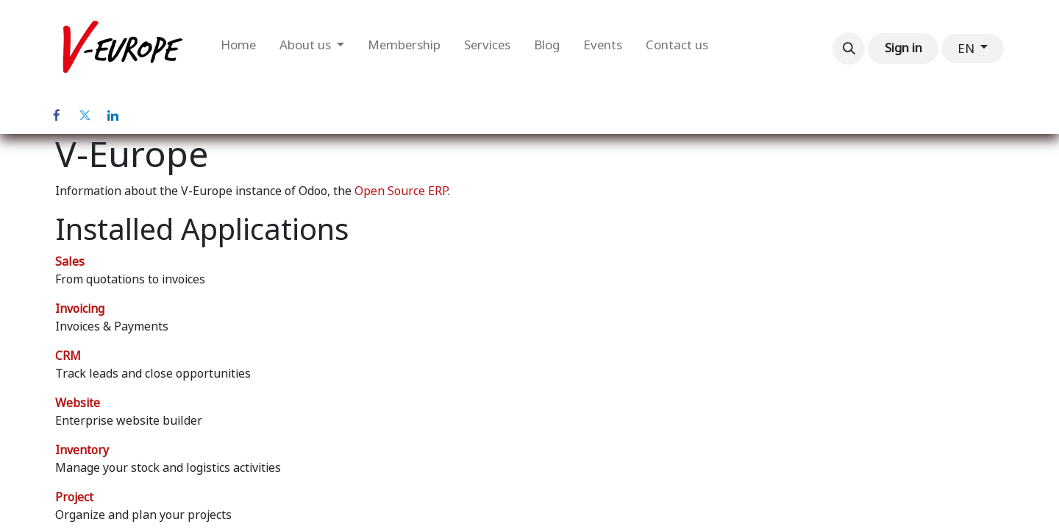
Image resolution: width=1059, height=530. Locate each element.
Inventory (82, 450)
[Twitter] (84, 115)
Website (77, 403)
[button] (848, 48)
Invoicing (79, 309)
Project (74, 497)
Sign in (903, 48)
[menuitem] (238, 48)
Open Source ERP (401, 191)
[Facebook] (56, 115)
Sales (70, 261)
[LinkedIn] (112, 115)
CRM (68, 356)
